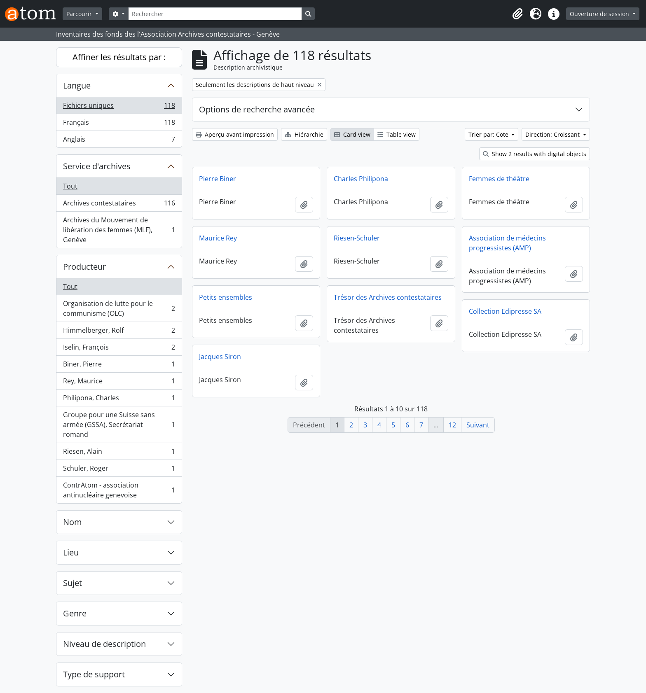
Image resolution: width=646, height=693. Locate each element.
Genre (75, 613)
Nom (72, 521)
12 (452, 424)
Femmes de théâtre (499, 178)
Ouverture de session (600, 14)
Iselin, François (119, 349)
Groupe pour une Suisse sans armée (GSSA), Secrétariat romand (119, 424)
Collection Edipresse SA (505, 311)
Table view (396, 134)
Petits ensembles (225, 297)
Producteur (84, 266)
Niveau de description (104, 643)
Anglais (119, 140)
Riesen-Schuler (357, 238)
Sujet (72, 582)
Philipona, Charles (119, 399)
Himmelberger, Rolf (119, 332)
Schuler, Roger (119, 470)
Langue (77, 85)
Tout (70, 186)
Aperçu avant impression (235, 134)
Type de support (94, 674)
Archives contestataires (119, 205)
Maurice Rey (218, 238)
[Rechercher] (215, 13)
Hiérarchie (304, 134)
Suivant (477, 424)
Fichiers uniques (119, 107)
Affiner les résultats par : (119, 57)
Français (119, 124)
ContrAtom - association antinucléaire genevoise (119, 490)
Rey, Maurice (119, 383)
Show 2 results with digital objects (534, 154)
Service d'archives (97, 166)
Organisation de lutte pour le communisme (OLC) (119, 308)
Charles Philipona (361, 178)
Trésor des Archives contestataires (388, 297)
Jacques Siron (220, 356)
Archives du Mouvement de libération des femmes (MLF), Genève (119, 229)
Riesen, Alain (119, 453)
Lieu (71, 552)
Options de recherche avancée (257, 109)
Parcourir (80, 14)
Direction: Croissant (553, 134)
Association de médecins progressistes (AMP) (507, 242)
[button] (517, 14)
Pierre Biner (217, 178)
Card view (352, 134)
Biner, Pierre (119, 366)
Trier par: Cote (489, 134)
